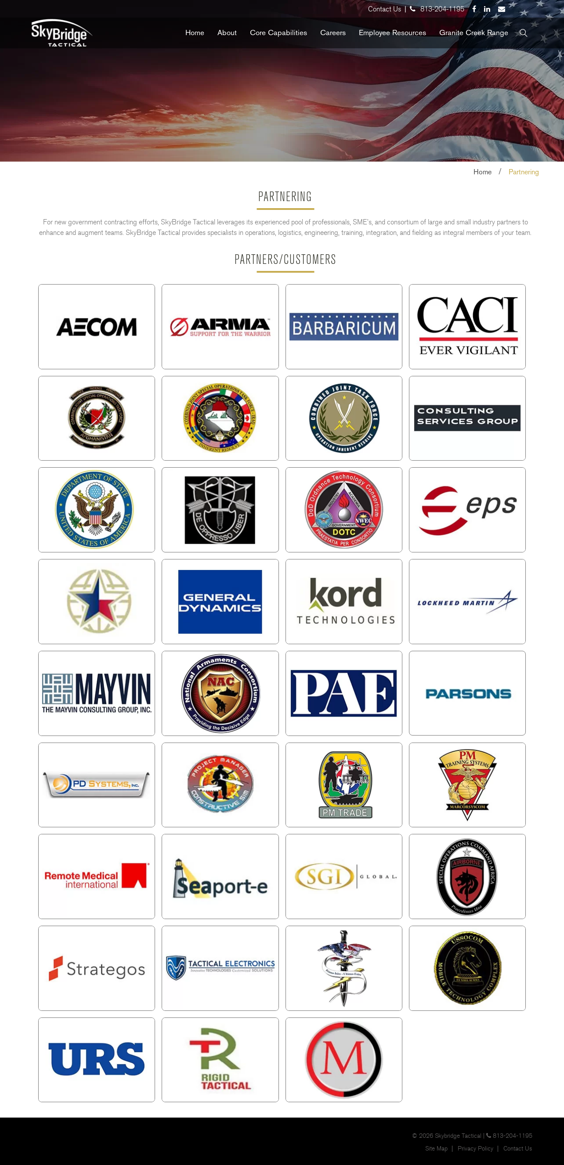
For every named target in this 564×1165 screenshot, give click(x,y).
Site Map (436, 1149)
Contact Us (384, 9)
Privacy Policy (475, 1149)
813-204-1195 (442, 9)
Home (483, 172)
